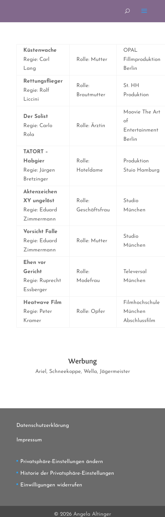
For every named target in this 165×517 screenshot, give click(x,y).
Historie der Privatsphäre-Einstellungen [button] (67, 473)
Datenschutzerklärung (42, 425)
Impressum (29, 440)
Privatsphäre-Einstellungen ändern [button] (61, 461)
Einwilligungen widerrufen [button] (51, 485)
